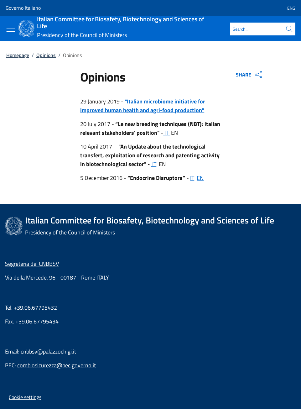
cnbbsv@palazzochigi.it (48, 351)
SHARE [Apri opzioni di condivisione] (250, 75)
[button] (288, 8)
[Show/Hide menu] (11, 29)
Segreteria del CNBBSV (32, 264)
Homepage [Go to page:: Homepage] (17, 55)
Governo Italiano (23, 8)
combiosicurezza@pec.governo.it (56, 365)
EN (200, 178)
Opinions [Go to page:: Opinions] (46, 55)
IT (166, 132)
